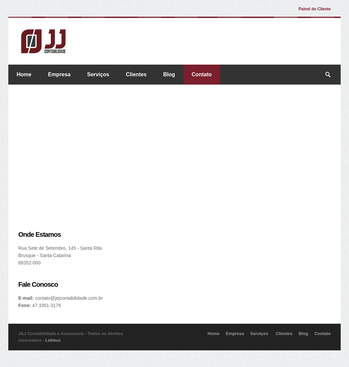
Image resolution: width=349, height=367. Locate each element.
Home (24, 74)
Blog (169, 74)
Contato (202, 74)
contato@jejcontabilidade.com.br (69, 298)
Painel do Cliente (314, 9)
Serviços (98, 74)
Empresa (59, 74)
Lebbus (52, 340)
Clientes (136, 74)
